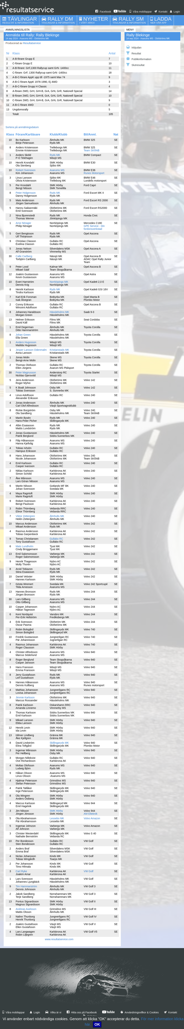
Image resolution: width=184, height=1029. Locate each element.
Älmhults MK (57, 516)
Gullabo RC (56, 538)
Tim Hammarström (26, 886)
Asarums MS (57, 170)
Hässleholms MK (59, 312)
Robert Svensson (25, 170)
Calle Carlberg (24, 256)
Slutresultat (135, 65)
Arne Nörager (23, 223)
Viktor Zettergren (25, 516)
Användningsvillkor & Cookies (140, 1012)
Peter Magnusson (26, 372)
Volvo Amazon (92, 818)
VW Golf (88, 871)
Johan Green (23, 334)
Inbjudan (134, 47)
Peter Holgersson (26, 192)
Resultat (133, 53)
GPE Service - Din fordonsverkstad (94, 227)
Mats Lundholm (24, 546)
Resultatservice (32, 43)
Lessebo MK (57, 818)
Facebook (103, 11)
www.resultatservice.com (59, 939)
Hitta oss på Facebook (82, 1012)
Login (175, 11)
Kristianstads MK (59, 349)
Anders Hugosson (26, 342)
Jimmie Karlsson (25, 697)
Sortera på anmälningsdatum (22, 127)
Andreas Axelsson (26, 909)
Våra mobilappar (141, 11)
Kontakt (160, 11)
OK (97, 1024)
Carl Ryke (21, 871)
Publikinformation (138, 59)
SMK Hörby (56, 810)
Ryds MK (55, 155)
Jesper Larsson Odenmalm (31, 349)
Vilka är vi (53, 1012)
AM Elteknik (90, 813)
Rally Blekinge (138, 35)
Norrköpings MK (59, 281)
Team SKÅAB (91, 150)
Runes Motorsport (94, 173)
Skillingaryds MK (59, 742)
